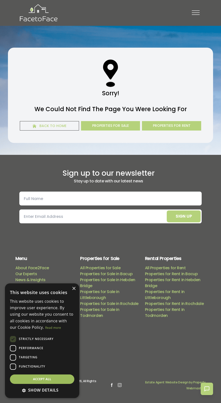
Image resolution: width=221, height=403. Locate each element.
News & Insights (30, 280)
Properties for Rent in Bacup (171, 274)
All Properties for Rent (165, 268)
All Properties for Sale (100, 268)
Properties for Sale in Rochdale (109, 303)
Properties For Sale (110, 125)
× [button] (74, 289)
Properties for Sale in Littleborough (99, 295)
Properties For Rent (172, 125)
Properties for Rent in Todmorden (165, 312)
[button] (42, 390)
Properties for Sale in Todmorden (99, 312)
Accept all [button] (42, 379)
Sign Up (184, 216)
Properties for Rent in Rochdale (174, 303)
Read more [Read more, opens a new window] (53, 328)
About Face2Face (32, 268)
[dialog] (42, 340)
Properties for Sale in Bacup (106, 274)
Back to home (49, 125)
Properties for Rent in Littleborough (165, 295)
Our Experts (26, 274)
